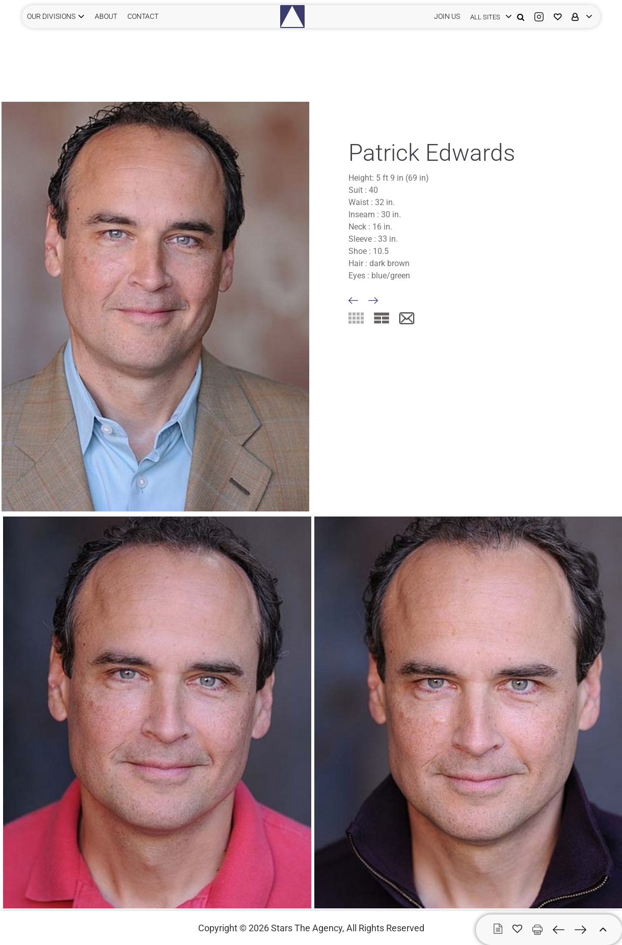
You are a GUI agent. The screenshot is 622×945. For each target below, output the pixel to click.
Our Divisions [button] (51, 16)
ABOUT (106, 16)
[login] (488, 16)
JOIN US (447, 16)
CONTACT (142, 16)
